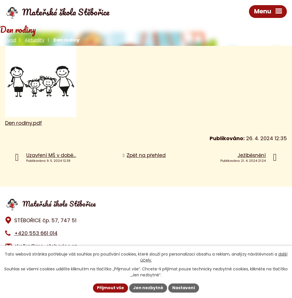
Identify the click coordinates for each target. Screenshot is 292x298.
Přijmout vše (110, 288)
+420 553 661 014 (36, 233)
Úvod (10, 40)
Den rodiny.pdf (23, 122)
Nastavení (183, 288)
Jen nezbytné (148, 288)
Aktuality (34, 40)
